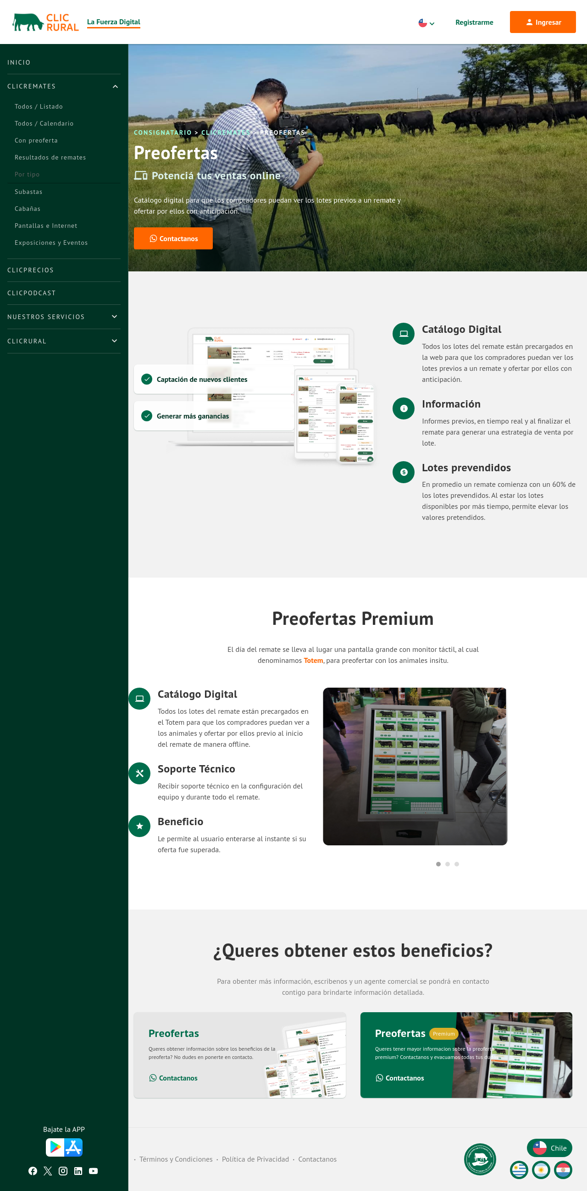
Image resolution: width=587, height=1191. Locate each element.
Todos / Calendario (44, 123)
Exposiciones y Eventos (51, 242)
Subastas (29, 191)
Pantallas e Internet (46, 225)
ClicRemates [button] (31, 86)
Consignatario (163, 132)
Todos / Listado (39, 106)
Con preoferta (36, 140)
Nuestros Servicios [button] (46, 317)
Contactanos (173, 1077)
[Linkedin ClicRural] (78, 1172)
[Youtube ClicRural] (93, 1172)
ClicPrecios (30, 270)
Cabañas (28, 208)
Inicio (19, 62)
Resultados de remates (50, 157)
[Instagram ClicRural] (63, 1172)
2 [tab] (447, 864)
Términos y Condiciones (176, 1158)
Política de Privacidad (255, 1158)
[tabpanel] (448, 766)
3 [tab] (456, 864)
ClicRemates (225, 132)
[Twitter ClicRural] (48, 1172)
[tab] (64, 86)
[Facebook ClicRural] (33, 1172)
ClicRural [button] (27, 341)
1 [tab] (438, 864)
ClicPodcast (31, 293)
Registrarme (474, 22)
